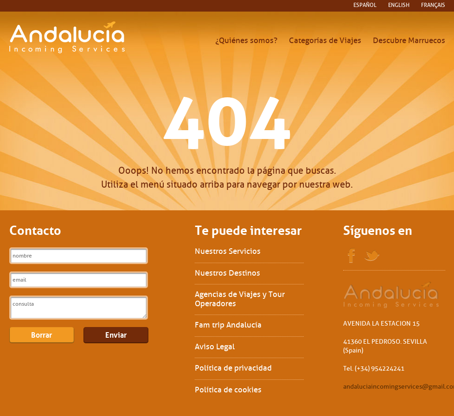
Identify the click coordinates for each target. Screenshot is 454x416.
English (398, 5)
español (365, 5)
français (433, 5)
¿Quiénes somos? (246, 40)
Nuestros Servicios (228, 251)
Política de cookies (228, 390)
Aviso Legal (215, 347)
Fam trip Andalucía (228, 325)
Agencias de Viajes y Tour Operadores (240, 299)
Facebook (351, 255)
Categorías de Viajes (325, 40)
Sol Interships (391, 294)
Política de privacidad (233, 368)
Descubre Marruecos (409, 40)
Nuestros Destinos (227, 273)
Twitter (372, 255)
